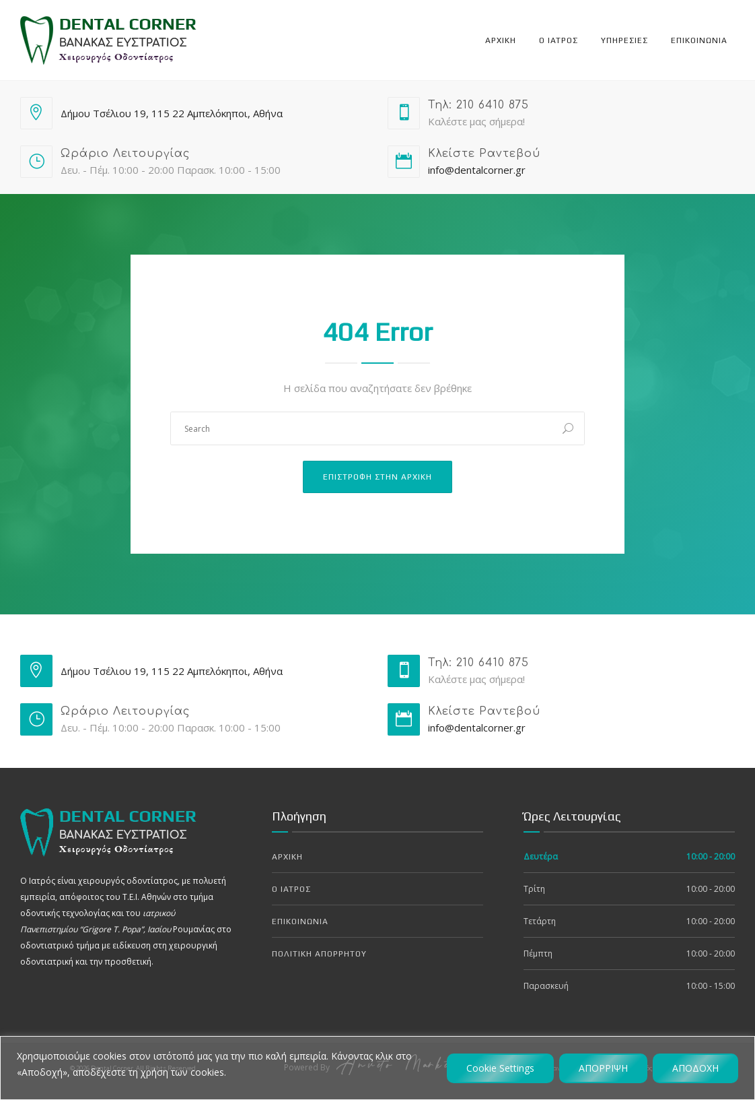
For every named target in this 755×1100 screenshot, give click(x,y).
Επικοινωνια (699, 40)
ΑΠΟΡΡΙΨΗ (603, 1068)
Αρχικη (500, 40)
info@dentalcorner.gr (477, 169)
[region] (377, 1068)
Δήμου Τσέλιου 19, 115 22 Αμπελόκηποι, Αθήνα (172, 113)
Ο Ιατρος (558, 40)
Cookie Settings (500, 1068)
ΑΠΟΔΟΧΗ (695, 1068)
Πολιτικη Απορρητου (319, 954)
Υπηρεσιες (624, 40)
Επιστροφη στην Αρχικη (377, 477)
